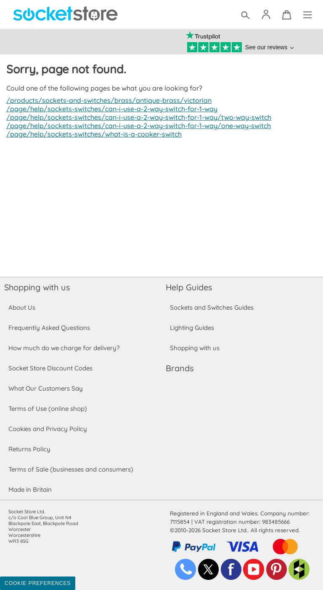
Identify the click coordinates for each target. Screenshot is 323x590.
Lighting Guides (192, 328)
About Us (21, 307)
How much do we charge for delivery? (63, 348)
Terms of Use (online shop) (47, 409)
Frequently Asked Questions (49, 328)
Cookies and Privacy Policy (47, 429)
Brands (179, 368)
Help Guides (189, 287)
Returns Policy (29, 449)
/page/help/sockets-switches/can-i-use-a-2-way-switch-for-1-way (109, 109)
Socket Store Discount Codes (50, 368)
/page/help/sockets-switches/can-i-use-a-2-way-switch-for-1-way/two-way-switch (136, 117)
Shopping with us (37, 287)
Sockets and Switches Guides (212, 307)
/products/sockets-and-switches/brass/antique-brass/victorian (105, 100)
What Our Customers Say (45, 388)
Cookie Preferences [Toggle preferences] (38, 583)
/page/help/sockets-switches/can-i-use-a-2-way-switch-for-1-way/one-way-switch (136, 125)
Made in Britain (30, 489)
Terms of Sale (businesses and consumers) (70, 469)
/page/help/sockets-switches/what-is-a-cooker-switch (91, 134)
